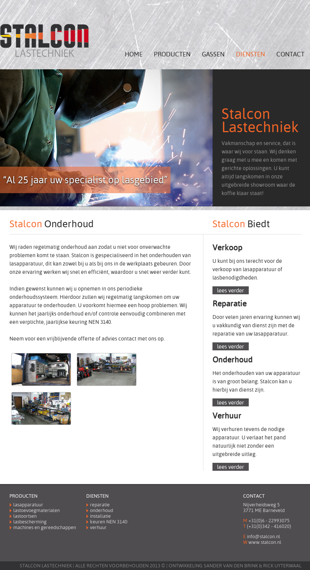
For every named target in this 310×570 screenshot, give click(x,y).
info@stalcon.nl (263, 536)
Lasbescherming (29, 522)
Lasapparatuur (28, 505)
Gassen (213, 54)
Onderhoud (101, 510)
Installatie (100, 516)
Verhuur (98, 527)
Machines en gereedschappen (44, 527)
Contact (290, 54)
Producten (172, 54)
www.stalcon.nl (264, 542)
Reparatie (100, 505)
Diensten (250, 54)
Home (134, 54)
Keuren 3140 (108, 522)
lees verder (230, 290)
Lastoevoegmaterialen (36, 510)
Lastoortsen (25, 516)
